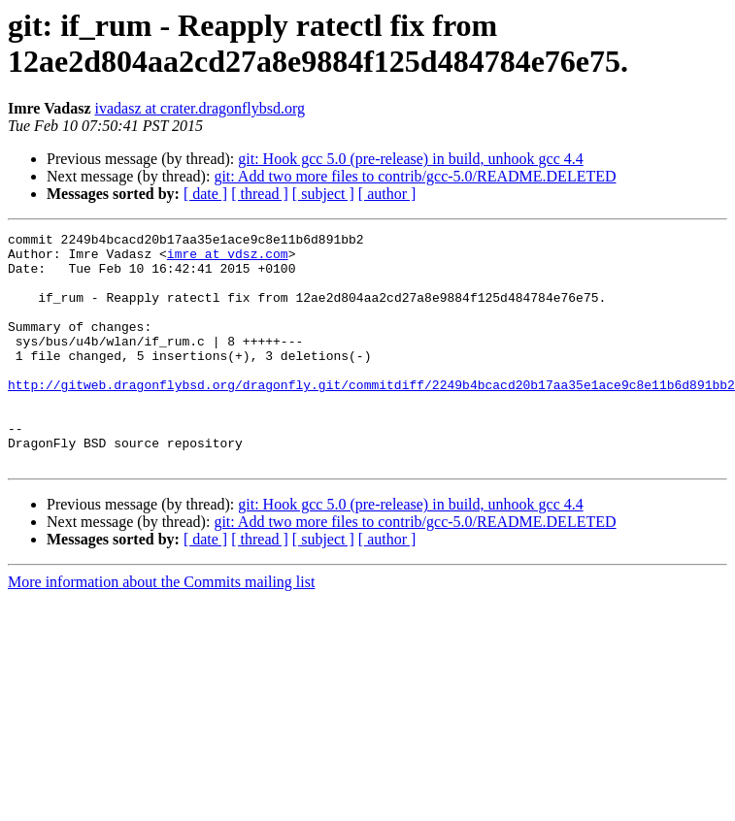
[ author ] (387, 193)
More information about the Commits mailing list (161, 628)
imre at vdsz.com (227, 259)
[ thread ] (259, 193)
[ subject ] (323, 193)
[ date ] (205, 193)
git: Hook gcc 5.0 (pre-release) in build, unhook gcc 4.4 (410, 158)
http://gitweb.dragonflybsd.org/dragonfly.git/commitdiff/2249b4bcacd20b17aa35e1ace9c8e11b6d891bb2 (371, 416)
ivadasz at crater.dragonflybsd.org (200, 108)
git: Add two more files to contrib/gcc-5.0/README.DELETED (415, 176)
